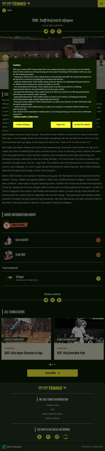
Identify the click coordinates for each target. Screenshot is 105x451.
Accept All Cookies (82, 125)
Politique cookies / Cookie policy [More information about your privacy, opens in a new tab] (26, 117)
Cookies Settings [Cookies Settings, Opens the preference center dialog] (23, 125)
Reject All (61, 125)
